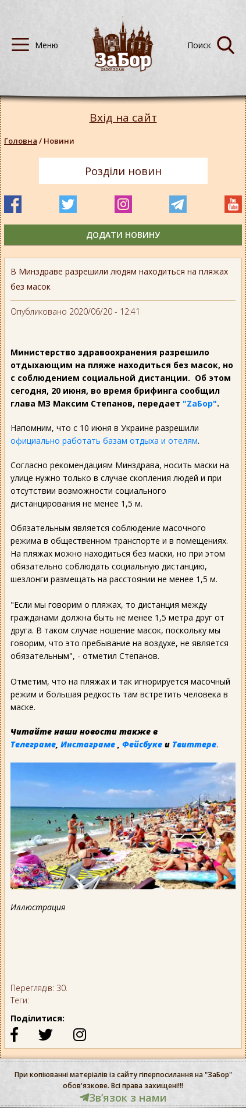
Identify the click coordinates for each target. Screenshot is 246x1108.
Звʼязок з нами (123, 1098)
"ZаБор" (200, 403)
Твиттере (194, 744)
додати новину (123, 234)
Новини (59, 141)
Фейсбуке (142, 744)
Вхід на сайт (123, 118)
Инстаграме (87, 744)
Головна (20, 141)
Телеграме (33, 744)
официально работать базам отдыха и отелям (104, 440)
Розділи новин (123, 171)
